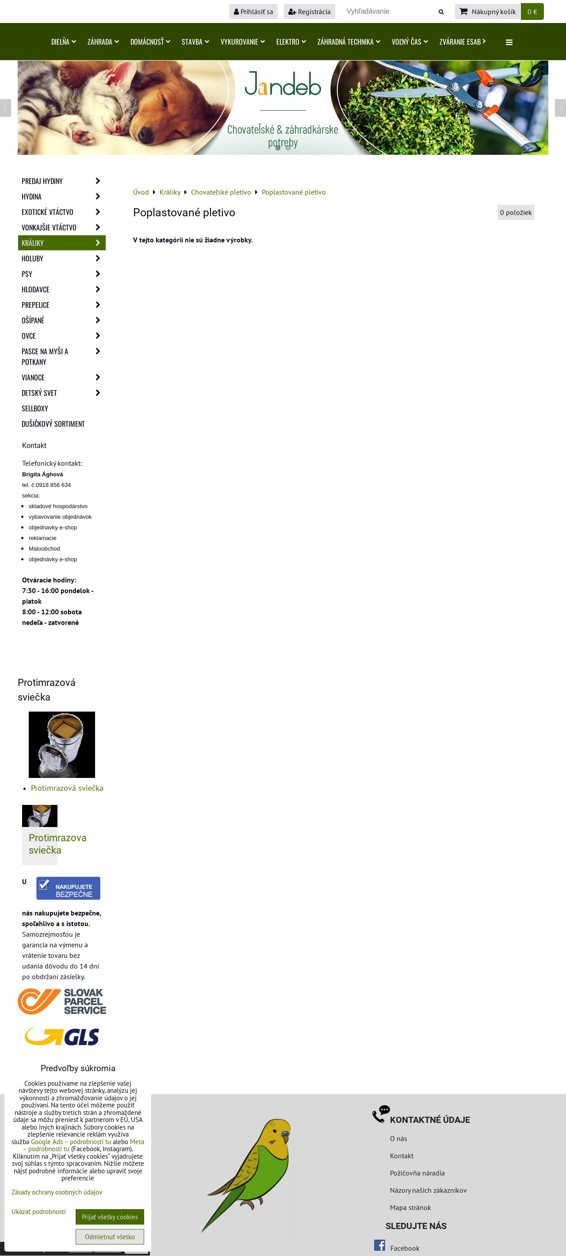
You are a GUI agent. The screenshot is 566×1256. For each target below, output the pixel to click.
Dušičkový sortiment (53, 423)
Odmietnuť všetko (110, 1237)
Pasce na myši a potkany (64, 356)
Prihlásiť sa (253, 11)
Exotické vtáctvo (64, 211)
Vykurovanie (243, 41)
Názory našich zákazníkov (428, 1190)
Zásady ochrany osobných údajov (56, 1192)
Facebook (405, 1248)
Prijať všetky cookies (110, 1217)
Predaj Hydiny (64, 180)
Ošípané (64, 320)
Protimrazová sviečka (67, 788)
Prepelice (64, 304)
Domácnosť (150, 41)
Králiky (64, 242)
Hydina (64, 196)
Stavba (195, 41)
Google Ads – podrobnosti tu (71, 1141)
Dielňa (63, 41)
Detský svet (64, 392)
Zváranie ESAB (463, 41)
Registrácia (309, 11)
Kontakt (401, 1155)
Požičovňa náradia (417, 1172)
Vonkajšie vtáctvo (64, 227)
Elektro (291, 41)
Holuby (64, 258)
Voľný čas (410, 41)
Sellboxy (35, 408)
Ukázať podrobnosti (38, 1212)
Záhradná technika (348, 41)
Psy (64, 273)
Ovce (64, 335)
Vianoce (64, 377)
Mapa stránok (410, 1207)
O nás (398, 1138)
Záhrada (103, 41)
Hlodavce (64, 289)
